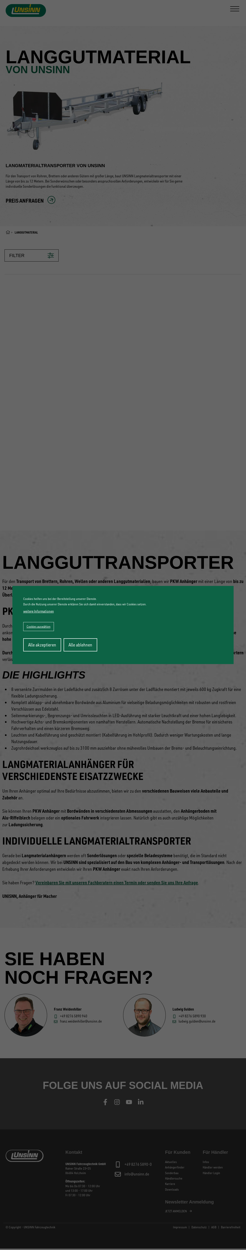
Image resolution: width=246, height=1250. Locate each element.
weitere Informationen (38, 611)
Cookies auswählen (39, 626)
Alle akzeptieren (42, 645)
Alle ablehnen (80, 645)
